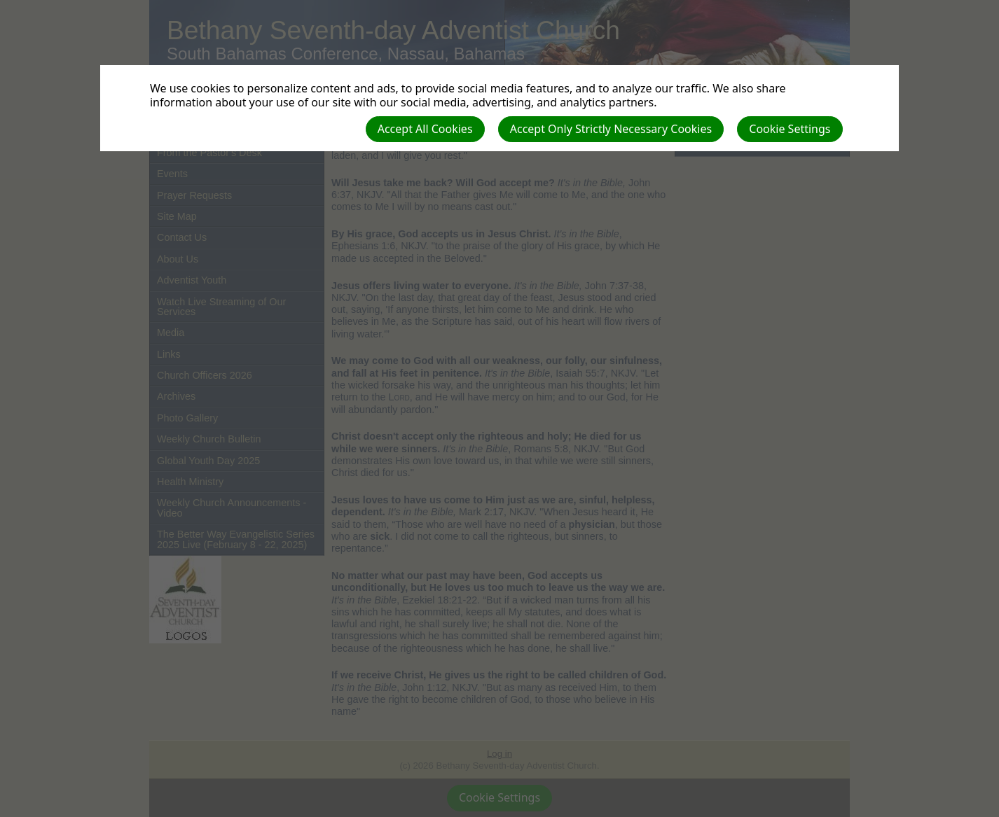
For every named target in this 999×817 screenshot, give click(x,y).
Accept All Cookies (425, 129)
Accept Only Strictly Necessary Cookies (611, 129)
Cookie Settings (789, 129)
